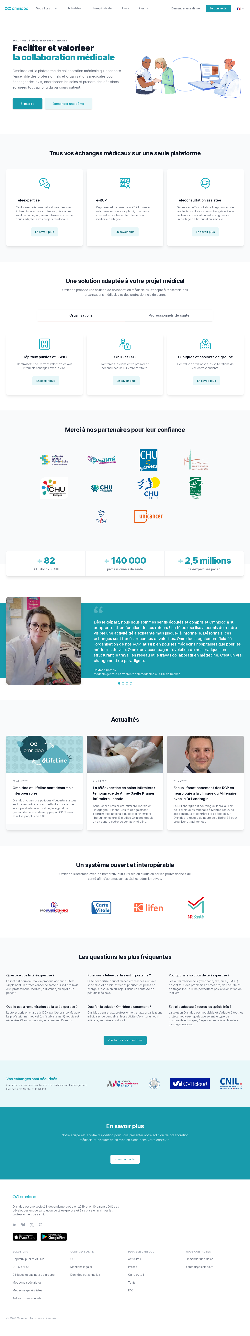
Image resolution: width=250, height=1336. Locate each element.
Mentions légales (81, 1266)
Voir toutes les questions (125, 1040)
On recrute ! (136, 1274)
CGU (73, 1259)
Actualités (74, 8)
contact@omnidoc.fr (199, 1266)
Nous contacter (125, 1159)
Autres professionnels (27, 1298)
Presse (132, 1266)
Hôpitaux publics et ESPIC (29, 1259)
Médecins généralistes (27, 1290)
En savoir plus (44, 232)
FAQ (130, 1290)
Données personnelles (85, 1274)
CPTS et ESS (21, 1266)
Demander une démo (185, 8)
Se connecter (219, 8)
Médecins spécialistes (27, 1282)
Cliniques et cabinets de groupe (34, 1274)
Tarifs (125, 8)
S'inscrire (27, 104)
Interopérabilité (101, 8)
